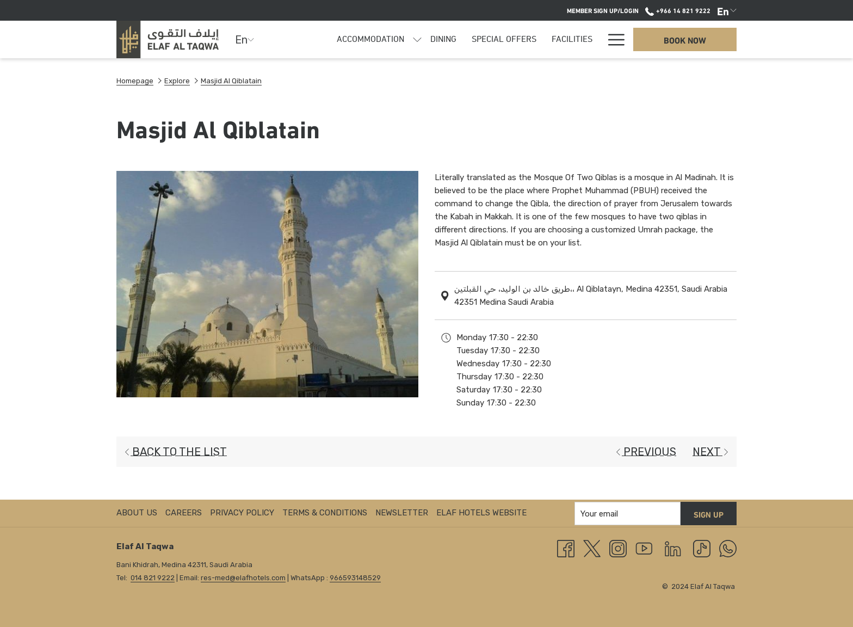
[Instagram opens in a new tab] (618, 548)
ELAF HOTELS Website (481, 513)
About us (136, 513)
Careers (183, 513)
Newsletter (401, 513)
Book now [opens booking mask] (685, 39)
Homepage (134, 81)
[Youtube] (644, 548)
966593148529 (355, 578)
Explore (177, 81)
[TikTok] (701, 548)
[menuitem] (370, 39)
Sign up (709, 513)
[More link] (612, 39)
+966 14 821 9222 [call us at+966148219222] (677, 10)
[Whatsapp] (728, 548)
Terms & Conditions (324, 513)
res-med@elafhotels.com (243, 578)
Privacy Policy (242, 513)
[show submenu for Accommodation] (417, 39)
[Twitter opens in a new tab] (592, 548)
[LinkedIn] (673, 548)
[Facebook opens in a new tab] (565, 548)
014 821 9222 (153, 578)
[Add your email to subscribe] (627, 513)
